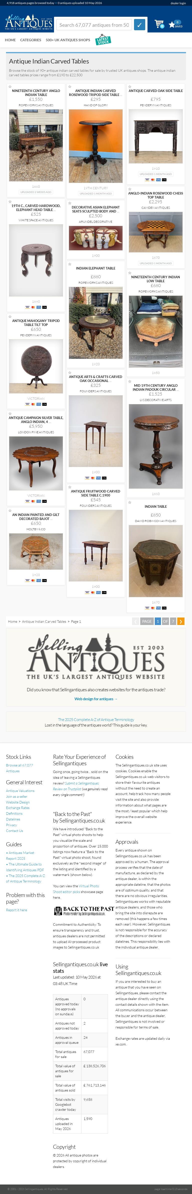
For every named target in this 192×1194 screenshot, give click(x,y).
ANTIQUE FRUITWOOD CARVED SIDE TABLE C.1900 (95, 493)
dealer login (178, 3)
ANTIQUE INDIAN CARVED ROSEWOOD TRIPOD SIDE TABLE (95, 93)
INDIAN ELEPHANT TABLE (95, 268)
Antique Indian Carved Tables (44, 621)
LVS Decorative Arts (156, 400)
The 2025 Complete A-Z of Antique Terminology (96, 719)
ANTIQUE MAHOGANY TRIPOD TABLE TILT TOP (36, 323)
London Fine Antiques (36, 432)
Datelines (13, 819)
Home (10, 40)
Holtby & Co (36, 529)
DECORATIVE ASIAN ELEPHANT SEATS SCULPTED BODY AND (96, 209)
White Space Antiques (36, 220)
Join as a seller (17, 796)
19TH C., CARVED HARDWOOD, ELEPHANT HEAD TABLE (36, 208)
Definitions (14, 813)
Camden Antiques (156, 208)
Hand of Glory (96, 105)
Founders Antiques (96, 391)
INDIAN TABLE (156, 506)
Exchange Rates (18, 808)
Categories (30, 40)
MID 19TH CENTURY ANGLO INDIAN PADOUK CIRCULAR (156, 388)
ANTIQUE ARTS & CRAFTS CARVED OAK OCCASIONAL (95, 379)
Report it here (16, 910)
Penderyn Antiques (155, 105)
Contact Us (14, 830)
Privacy (11, 825)
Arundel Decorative (95, 222)
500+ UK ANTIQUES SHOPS (68, 40)
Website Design (18, 802)
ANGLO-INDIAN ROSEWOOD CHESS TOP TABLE (155, 195)
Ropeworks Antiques (36, 105)
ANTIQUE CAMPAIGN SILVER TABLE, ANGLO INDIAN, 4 (36, 420)
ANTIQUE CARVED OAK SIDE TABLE (156, 91)
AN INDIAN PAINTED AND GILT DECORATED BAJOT (36, 517)
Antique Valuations (20, 790)
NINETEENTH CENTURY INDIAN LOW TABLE (155, 279)
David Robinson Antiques (155, 521)
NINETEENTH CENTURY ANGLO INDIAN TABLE (36, 93)
